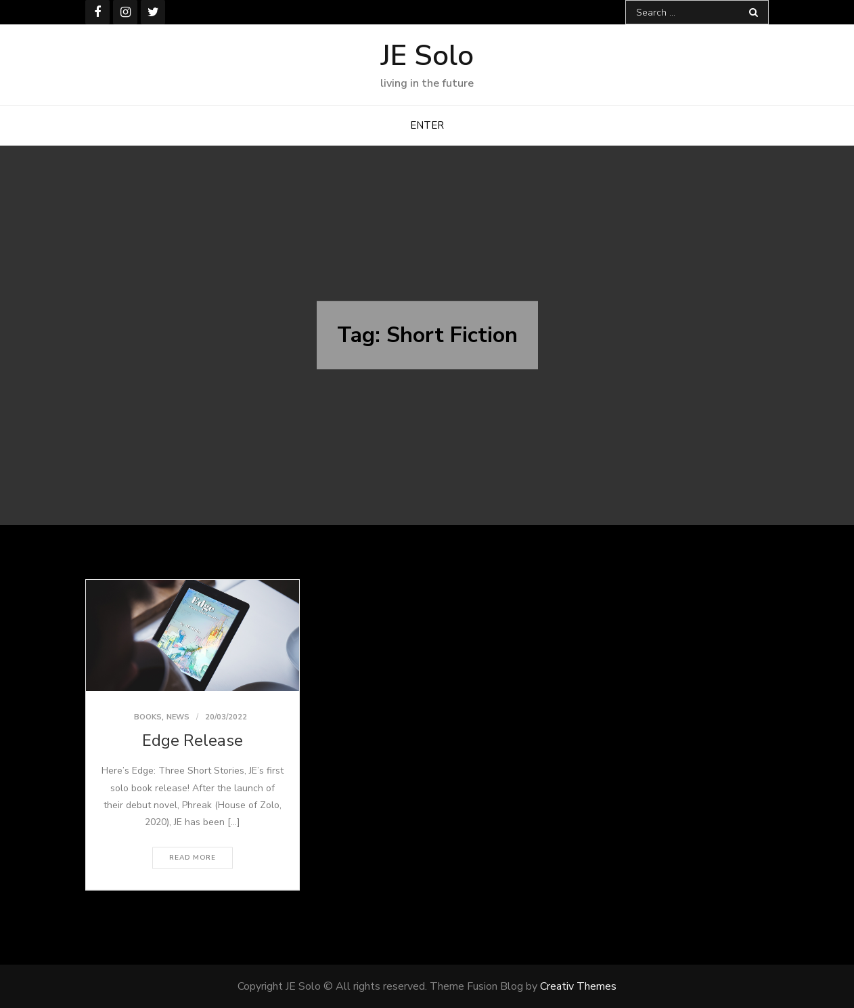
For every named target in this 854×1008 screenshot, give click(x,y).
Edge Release (192, 740)
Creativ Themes (578, 986)
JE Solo (427, 56)
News (177, 717)
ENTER (427, 125)
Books (148, 717)
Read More (192, 857)
